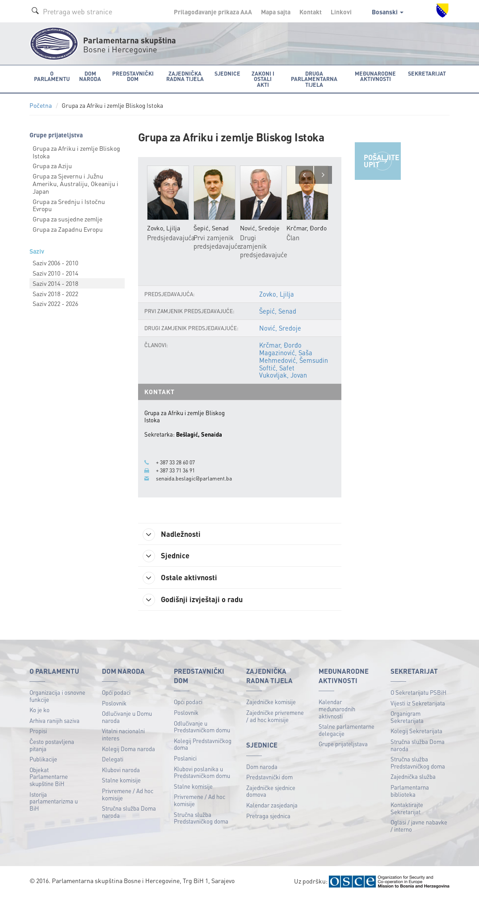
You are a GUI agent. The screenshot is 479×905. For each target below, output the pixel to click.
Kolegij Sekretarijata (416, 739)
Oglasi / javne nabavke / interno (419, 833)
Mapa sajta (275, 12)
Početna (40, 105)
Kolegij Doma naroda (128, 756)
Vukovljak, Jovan (283, 382)
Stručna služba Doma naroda (129, 819)
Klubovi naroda (121, 777)
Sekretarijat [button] (428, 73)
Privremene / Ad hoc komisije (127, 802)
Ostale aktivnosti (185, 584)
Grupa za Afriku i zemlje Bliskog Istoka (76, 151)
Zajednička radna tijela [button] (182, 76)
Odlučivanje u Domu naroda (127, 724)
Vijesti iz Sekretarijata (418, 710)
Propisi (38, 739)
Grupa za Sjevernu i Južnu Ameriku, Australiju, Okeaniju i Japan (75, 183)
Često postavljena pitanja (51, 752)
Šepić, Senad (278, 319)
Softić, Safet (277, 375)
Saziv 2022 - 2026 (55, 303)
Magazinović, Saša (286, 361)
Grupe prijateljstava (343, 752)
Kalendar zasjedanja (272, 812)
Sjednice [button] (224, 73)
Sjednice (170, 562)
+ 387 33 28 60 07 (178, 469)
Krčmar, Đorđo (280, 353)
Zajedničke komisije (271, 710)
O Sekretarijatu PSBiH (418, 700)
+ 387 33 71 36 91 (178, 476)
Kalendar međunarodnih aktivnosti (337, 716)
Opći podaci (116, 700)
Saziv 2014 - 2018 (55, 283)
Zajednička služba (413, 784)
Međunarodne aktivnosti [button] (378, 76)
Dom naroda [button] (88, 76)
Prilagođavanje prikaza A (213, 12)
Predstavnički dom (269, 784)
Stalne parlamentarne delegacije (346, 737)
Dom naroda (261, 774)
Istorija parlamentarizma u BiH (53, 809)
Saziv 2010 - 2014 (55, 272)
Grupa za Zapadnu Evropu (68, 229)
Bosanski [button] (387, 12)
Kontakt (310, 12)
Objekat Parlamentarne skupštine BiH (48, 784)
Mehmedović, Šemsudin (293, 368)
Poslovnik (114, 710)
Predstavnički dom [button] (129, 76)
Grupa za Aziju (52, 165)
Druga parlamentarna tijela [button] (314, 78)
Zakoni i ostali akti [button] (259, 76)
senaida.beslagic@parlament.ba (196, 484)
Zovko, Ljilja (276, 302)
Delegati (112, 766)
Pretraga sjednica (268, 823)
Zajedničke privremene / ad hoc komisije (275, 723)
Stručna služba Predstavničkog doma (201, 825)
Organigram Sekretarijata (407, 724)
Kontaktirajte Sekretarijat (407, 815)
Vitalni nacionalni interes (123, 742)
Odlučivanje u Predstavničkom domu (202, 734)
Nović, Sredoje (280, 336)
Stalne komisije (121, 788)
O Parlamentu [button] (50, 76)
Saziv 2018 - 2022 (55, 293)
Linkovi (341, 12)
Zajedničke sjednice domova (270, 798)
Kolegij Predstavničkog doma (202, 751)
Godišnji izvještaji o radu (198, 607)
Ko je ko (39, 717)
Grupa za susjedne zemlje (67, 218)
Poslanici (185, 765)
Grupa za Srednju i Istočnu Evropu (69, 204)
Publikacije (43, 766)
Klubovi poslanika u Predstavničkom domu (202, 780)
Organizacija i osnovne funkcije (57, 703)
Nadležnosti (176, 539)
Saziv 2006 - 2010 (55, 262)
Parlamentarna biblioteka (410, 798)
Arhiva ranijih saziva (54, 728)
